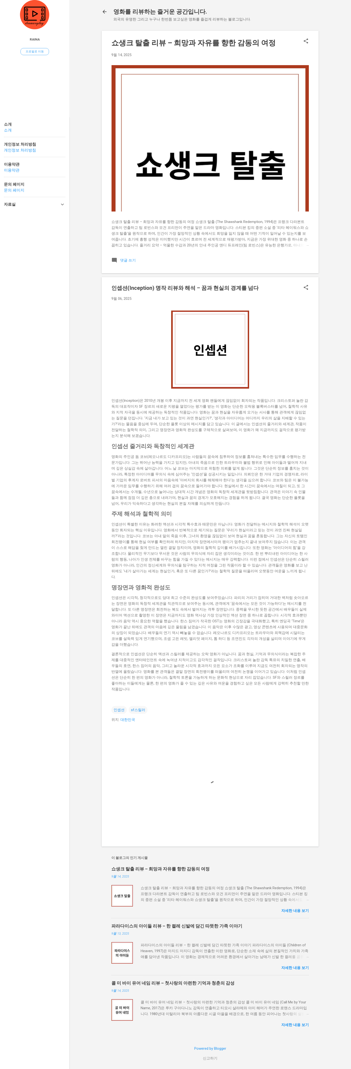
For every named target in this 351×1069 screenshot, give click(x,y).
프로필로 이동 (35, 51)
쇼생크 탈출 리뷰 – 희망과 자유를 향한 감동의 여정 (193, 43)
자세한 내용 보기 (295, 910)
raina (35, 39)
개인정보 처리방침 (20, 150)
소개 (8, 130)
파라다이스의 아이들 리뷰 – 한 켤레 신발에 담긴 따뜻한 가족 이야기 (176, 925)
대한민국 (127, 719)
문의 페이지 (14, 190)
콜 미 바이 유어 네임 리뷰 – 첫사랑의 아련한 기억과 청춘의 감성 (172, 983)
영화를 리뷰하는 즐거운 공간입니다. (160, 11)
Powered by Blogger (210, 1048)
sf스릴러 (138, 710)
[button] (306, 41)
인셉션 (119, 710)
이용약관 (12, 170)
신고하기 (210, 1058)
